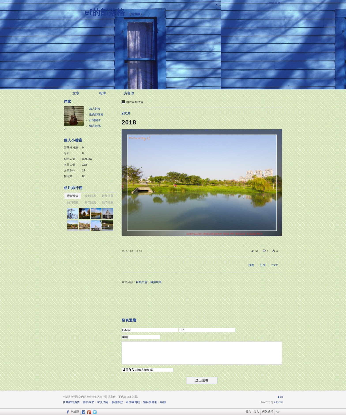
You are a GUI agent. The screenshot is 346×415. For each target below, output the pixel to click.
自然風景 (156, 282)
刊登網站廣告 (71, 402)
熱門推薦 (107, 202)
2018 (126, 113)
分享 (263, 265)
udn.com (278, 402)
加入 (256, 411)
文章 (75, 93)
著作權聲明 (133, 402)
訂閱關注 (95, 120)
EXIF (274, 265)
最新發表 (73, 195)
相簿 (102, 93)
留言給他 (95, 126)
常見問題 (103, 402)
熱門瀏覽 (73, 202)
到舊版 (135, 14)
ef (65, 128)
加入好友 (95, 108)
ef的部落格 (105, 12)
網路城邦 (267, 411)
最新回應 (90, 195)
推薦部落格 (96, 114)
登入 (248, 411)
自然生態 (141, 282)
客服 (163, 402)
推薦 (251, 265)
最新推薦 (107, 195)
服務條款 (117, 402)
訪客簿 (129, 93)
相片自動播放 (134, 102)
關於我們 (88, 402)
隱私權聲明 (150, 402)
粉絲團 (75, 411)
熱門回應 (90, 202)
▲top (280, 396)
